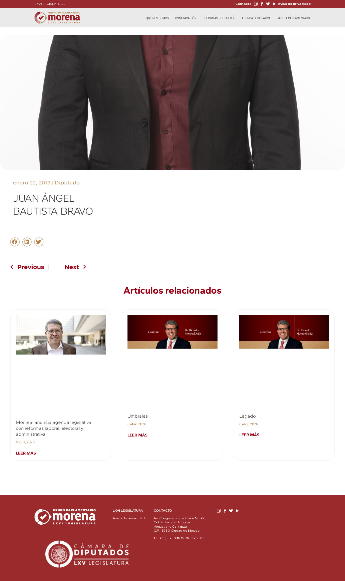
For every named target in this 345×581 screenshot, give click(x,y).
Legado (247, 416)
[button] (14, 242)
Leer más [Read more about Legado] (249, 434)
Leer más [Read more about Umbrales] (137, 435)
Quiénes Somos (157, 18)
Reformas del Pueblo (219, 18)
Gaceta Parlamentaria (293, 18)
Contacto (243, 3)
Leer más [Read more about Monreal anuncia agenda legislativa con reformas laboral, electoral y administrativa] (26, 453)
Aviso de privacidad (293, 3)
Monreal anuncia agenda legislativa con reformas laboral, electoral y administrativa (53, 428)
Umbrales (137, 416)
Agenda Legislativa (256, 18)
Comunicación (185, 18)
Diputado (67, 183)
